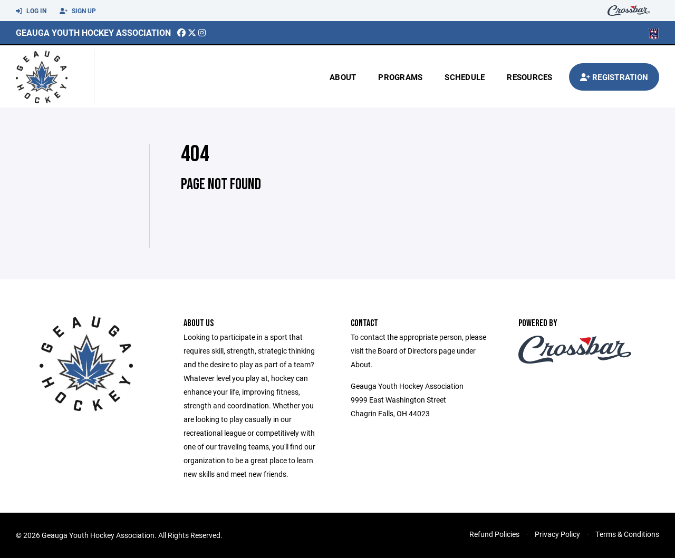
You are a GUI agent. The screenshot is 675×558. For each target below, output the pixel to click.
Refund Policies (494, 534)
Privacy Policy (557, 534)
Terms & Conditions (627, 534)
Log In (31, 11)
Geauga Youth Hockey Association (93, 32)
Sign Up (78, 11)
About (343, 77)
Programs (400, 77)
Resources (529, 77)
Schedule (465, 77)
